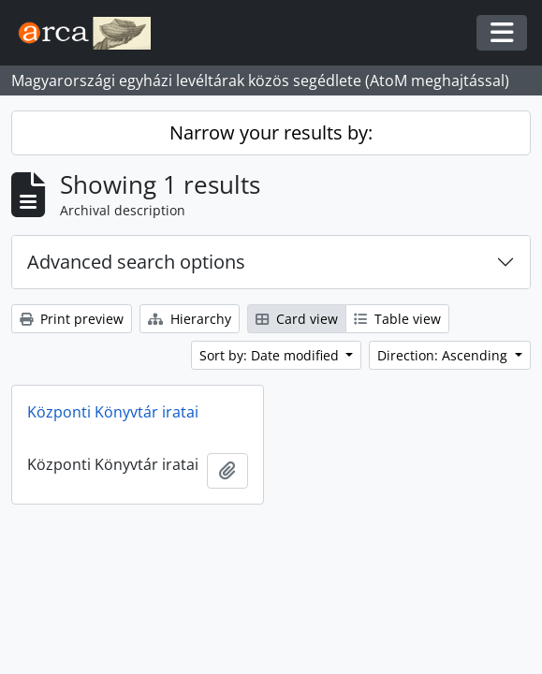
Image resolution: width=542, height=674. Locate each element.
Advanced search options (136, 261)
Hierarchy (189, 319)
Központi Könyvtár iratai (112, 412)
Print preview (72, 319)
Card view (297, 319)
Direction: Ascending (444, 355)
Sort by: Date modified (271, 355)
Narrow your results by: (271, 132)
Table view (397, 319)
